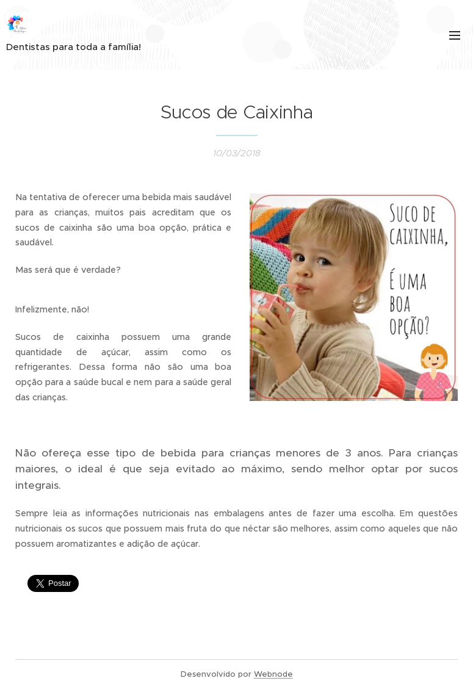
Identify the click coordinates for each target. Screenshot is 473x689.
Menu (454, 35)
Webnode (273, 674)
